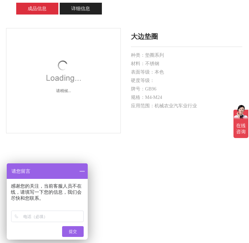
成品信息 (37, 8)
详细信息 (80, 8)
